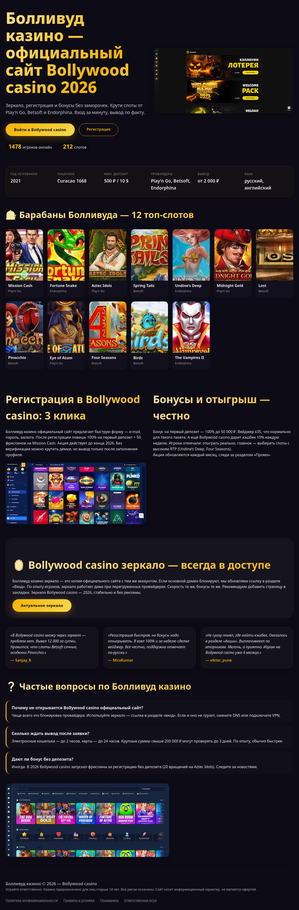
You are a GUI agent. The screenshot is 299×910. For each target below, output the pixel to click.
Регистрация (98, 129)
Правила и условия (79, 900)
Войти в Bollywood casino (40, 129)
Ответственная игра (140, 900)
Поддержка (109, 900)
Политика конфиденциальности (32, 900)
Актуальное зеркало (42, 605)
